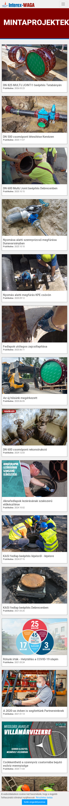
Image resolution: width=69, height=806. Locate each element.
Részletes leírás (44, 797)
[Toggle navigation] (63, 4)
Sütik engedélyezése (34, 802)
